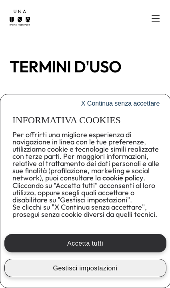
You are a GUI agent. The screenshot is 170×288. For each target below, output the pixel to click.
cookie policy (122, 177)
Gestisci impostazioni (85, 268)
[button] (155, 18)
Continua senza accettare (120, 103)
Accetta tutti (85, 243)
